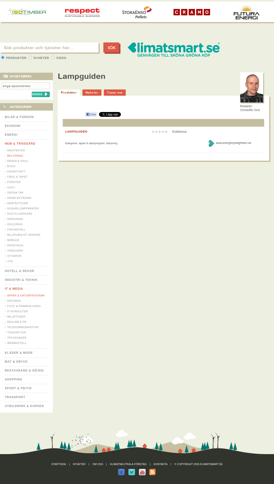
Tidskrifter (16, 332)
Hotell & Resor (19, 271)
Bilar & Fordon (19, 117)
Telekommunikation (22, 327)
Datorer (14, 300)
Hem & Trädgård (20, 143)
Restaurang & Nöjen (24, 370)
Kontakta (161, 464)
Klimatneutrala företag (128, 464)
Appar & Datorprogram (25, 295)
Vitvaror (14, 255)
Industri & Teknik (21, 280)
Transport (15, 397)
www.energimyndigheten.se (233, 143)
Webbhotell (17, 343)
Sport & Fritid (18, 388)
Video (59, 58)
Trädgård (15, 250)
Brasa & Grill (18, 160)
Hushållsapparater (23, 208)
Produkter (14, 58)
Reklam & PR (16, 321)
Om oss (98, 464)
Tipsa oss (115, 92)
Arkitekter (16, 150)
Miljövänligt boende (24, 234)
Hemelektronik (19, 197)
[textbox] (49, 47)
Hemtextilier (17, 203)
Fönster (14, 182)
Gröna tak (15, 192)
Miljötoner (16, 316)
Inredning (15, 219)
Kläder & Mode (19, 352)
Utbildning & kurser (24, 406)
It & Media (14, 288)
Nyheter (39, 58)
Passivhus (15, 245)
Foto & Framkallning (24, 306)
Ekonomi (13, 126)
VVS (10, 261)
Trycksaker (16, 337)
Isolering (15, 224)
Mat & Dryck (16, 361)
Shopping (13, 379)
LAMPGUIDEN (76, 131)
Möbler (13, 240)
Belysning (15, 155)
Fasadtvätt (16, 171)
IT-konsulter (17, 311)
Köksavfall (16, 229)
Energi (11, 134)
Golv (11, 187)
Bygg (11, 166)
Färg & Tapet (17, 176)
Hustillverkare (19, 213)
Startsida (58, 464)
